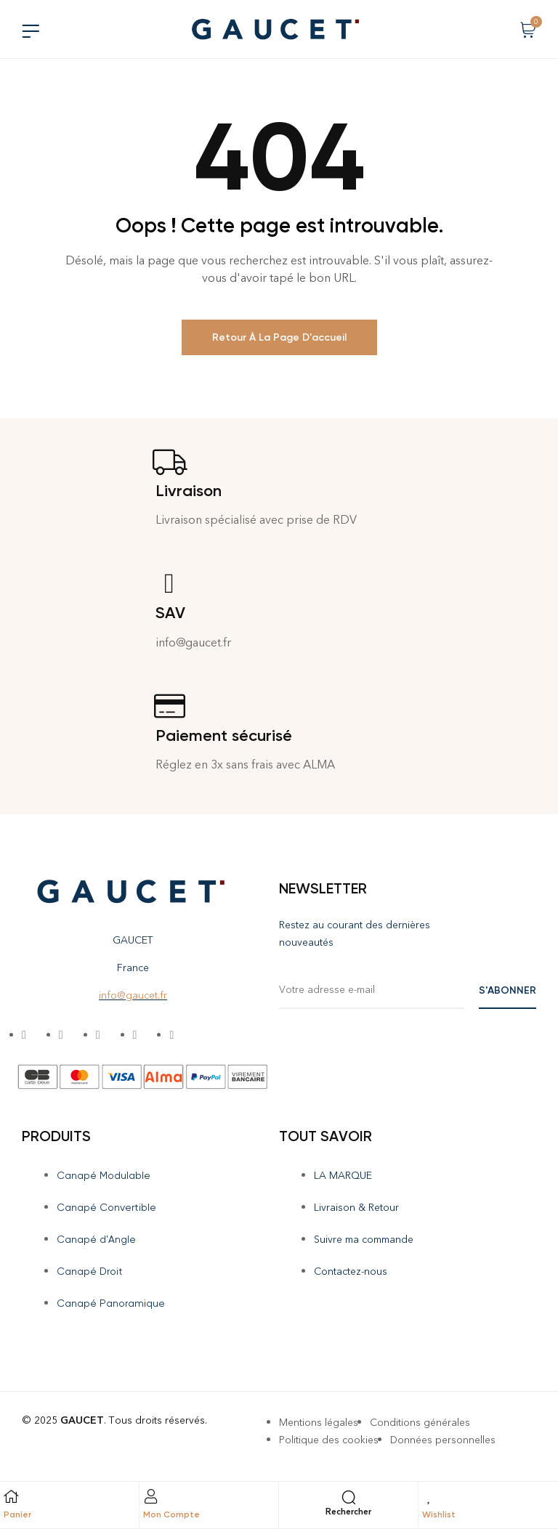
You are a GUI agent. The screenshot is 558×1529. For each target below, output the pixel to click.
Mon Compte (171, 1514)
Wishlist (439, 1514)
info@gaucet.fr (133, 995)
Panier (17, 1514)
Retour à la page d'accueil (279, 337)
